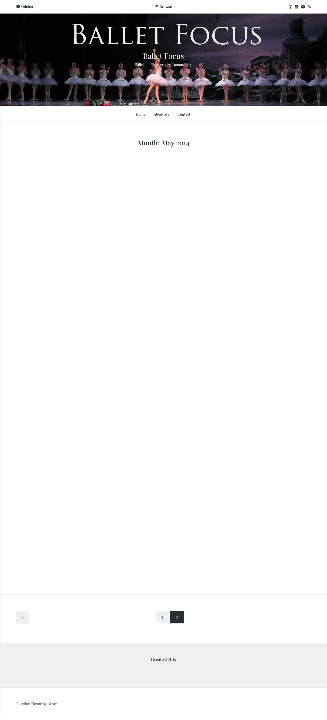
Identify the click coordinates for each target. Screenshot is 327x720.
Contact (184, 114)
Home (140, 114)
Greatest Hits (163, 659)
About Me (161, 114)
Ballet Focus (163, 56)
